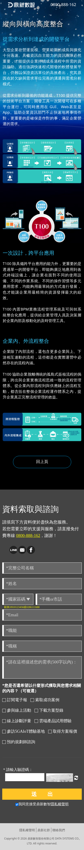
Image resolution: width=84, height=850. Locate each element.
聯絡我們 (58, 830)
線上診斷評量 (16, 721)
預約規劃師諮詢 (18, 742)
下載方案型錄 (48, 710)
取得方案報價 (62, 731)
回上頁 (42, 461)
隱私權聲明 (60, 804)
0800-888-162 (28, 535)
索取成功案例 (44, 700)
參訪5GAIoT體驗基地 (23, 731)
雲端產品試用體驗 (52, 721)
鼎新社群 (43, 830)
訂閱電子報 (14, 700)
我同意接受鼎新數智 (42, 804)
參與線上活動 (16, 710)
